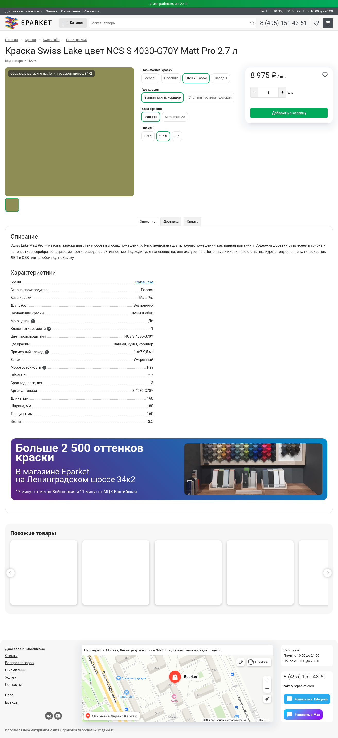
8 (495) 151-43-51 (283, 23)
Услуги (10, 677)
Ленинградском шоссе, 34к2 (69, 73)
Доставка (171, 221)
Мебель (150, 78)
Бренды (12, 702)
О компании (70, 11)
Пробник (171, 78)
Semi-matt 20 (175, 117)
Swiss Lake (144, 282)
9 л (177, 136)
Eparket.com (28, 23)
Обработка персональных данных (87, 730)
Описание (147, 221)
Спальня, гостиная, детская (210, 97)
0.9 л (148, 136)
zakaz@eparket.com (299, 686)
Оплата (51, 11)
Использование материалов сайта (32, 730)
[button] (10, 573)
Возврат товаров (19, 663)
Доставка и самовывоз (23, 11)
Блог (9, 695)
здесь (215, 650)
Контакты (91, 11)
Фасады (220, 78)
